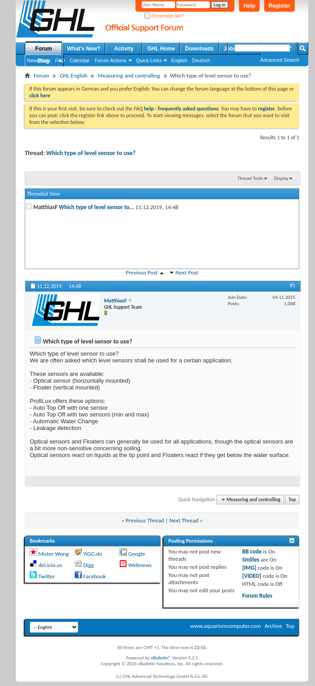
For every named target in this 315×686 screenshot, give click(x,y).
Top (292, 500)
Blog (43, 61)
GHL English (73, 75)
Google (136, 553)
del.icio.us (50, 565)
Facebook (94, 576)
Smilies (250, 559)
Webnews (140, 565)
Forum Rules (257, 595)
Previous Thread (145, 520)
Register (279, 6)
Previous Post (142, 272)
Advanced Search (279, 60)
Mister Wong (53, 553)
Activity (124, 49)
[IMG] (249, 567)
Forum (43, 49)
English (179, 60)
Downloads (199, 49)
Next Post (187, 272)
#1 (292, 285)
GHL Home (161, 49)
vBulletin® (161, 658)
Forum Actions (110, 60)
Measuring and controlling (129, 75)
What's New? (83, 49)
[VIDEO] (251, 575)
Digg (88, 565)
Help (249, 6)
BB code (251, 551)
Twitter (46, 576)
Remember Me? (164, 16)
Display (281, 178)
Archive (273, 625)
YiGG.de (92, 553)
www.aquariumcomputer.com (225, 625)
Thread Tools (250, 178)
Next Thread (183, 520)
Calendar (80, 60)
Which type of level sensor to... (96, 207)
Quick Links (149, 60)
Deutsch (201, 60)
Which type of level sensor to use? (91, 153)
